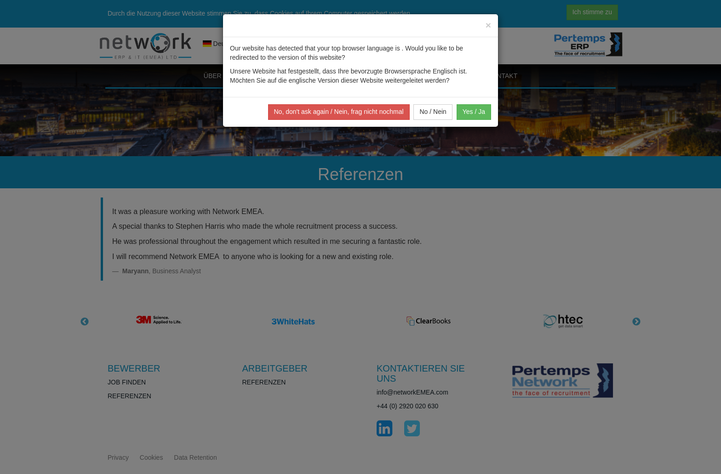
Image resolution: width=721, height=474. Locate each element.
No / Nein (432, 111)
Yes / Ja (474, 111)
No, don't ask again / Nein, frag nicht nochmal (339, 111)
